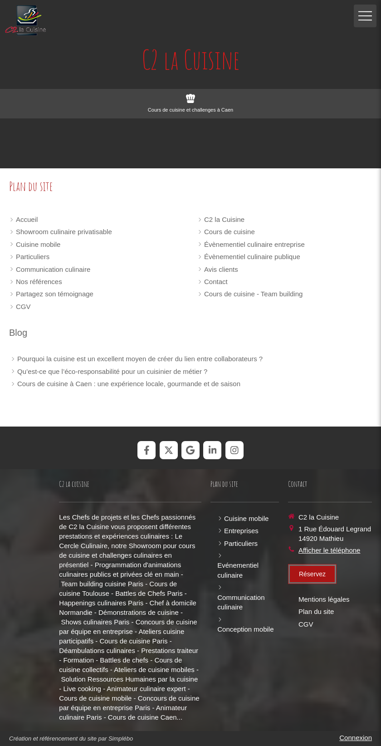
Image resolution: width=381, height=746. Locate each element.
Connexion (355, 737)
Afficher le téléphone (329, 550)
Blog (18, 333)
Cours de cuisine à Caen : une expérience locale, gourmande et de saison (128, 384)
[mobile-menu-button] (365, 16)
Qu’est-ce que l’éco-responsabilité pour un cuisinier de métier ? (112, 371)
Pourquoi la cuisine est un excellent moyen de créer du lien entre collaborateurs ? (140, 359)
